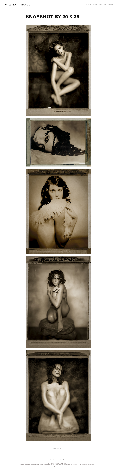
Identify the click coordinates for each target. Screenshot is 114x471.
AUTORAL (95, 4)
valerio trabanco (17, 4)
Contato (110, 4)
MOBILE (101, 4)
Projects (88, 4)
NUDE (105, 4)
